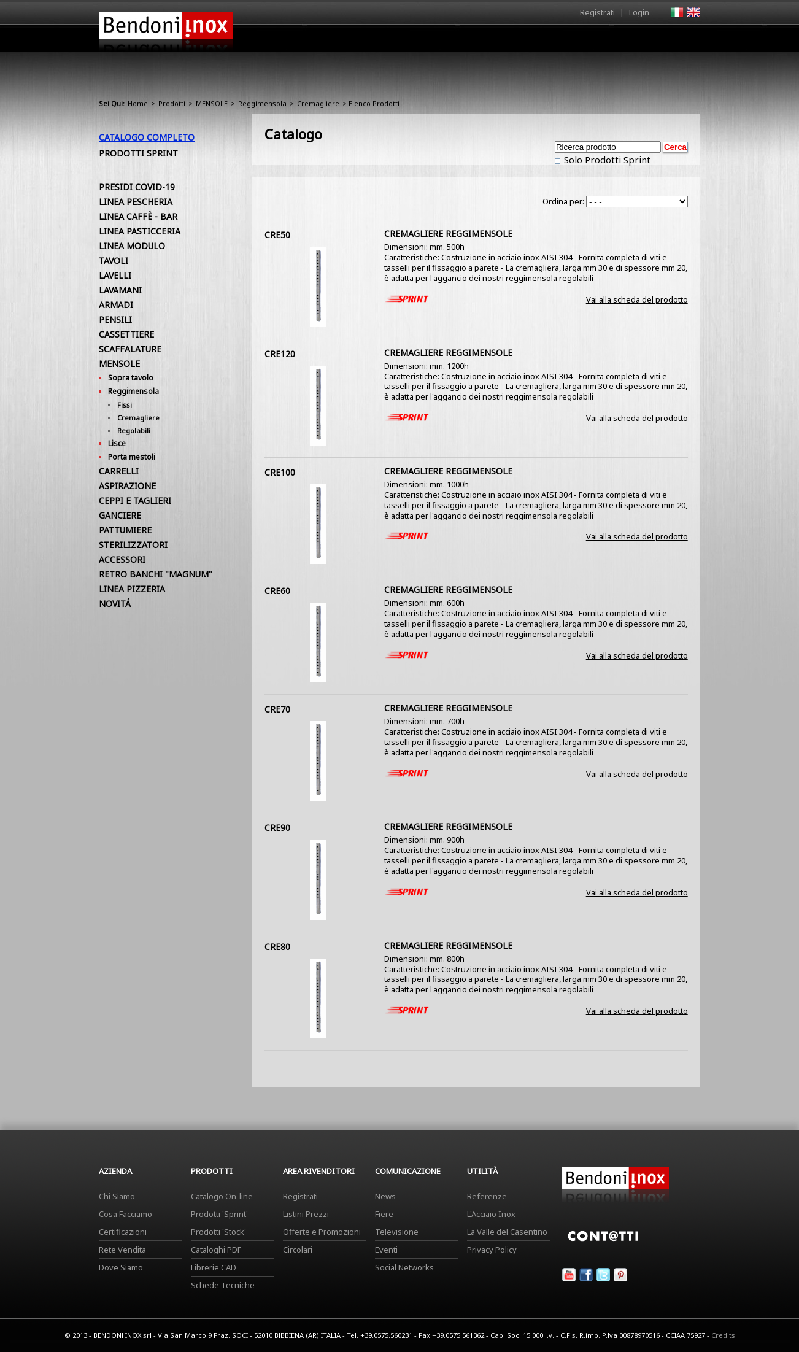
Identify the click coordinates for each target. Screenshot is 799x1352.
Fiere (384, 1213)
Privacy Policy (492, 1249)
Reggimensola (262, 103)
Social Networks (404, 1267)
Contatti (683, 38)
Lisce (117, 443)
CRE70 (277, 709)
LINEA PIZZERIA (132, 589)
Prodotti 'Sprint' (219, 1213)
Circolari (297, 1249)
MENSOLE (212, 103)
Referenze (487, 1196)
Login (639, 12)
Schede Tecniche (223, 1285)
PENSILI (115, 319)
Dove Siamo (121, 1267)
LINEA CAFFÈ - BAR (138, 216)
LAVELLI (115, 275)
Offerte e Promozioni (322, 1231)
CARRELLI (119, 471)
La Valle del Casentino (507, 1231)
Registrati (597, 12)
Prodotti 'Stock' (218, 1231)
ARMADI (116, 305)
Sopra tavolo (130, 378)
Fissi (124, 404)
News (385, 1196)
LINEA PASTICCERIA (139, 231)
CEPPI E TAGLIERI (135, 500)
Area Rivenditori (495, 41)
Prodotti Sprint (138, 153)
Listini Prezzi (306, 1213)
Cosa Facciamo (125, 1213)
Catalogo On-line (222, 1196)
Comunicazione (575, 41)
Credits (723, 1335)
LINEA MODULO (132, 246)
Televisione (397, 1231)
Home (330, 38)
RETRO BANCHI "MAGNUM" (155, 574)
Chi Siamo (117, 1196)
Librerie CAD (213, 1267)
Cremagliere (318, 103)
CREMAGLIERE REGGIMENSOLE (448, 233)
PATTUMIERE (125, 530)
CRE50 (277, 235)
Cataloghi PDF (216, 1249)
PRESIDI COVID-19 (137, 187)
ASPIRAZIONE (127, 486)
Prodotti (428, 41)
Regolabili (133, 430)
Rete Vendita (122, 1249)
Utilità (636, 41)
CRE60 (277, 591)
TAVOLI (113, 260)
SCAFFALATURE (130, 349)
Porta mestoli (131, 457)
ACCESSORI (122, 559)
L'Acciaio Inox (491, 1213)
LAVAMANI (120, 290)
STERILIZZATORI (133, 544)
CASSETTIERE (126, 334)
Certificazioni (123, 1231)
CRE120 (279, 354)
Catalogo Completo (147, 137)
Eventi (386, 1249)
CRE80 (277, 946)
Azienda (377, 41)
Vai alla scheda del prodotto (637, 299)
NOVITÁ (115, 603)
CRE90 (277, 827)
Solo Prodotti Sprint (606, 159)
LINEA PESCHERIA (135, 201)
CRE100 (279, 472)
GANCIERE (120, 515)
